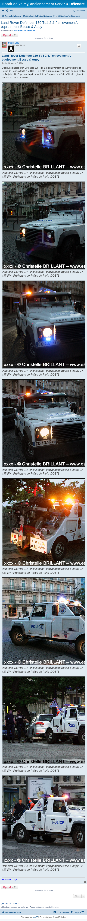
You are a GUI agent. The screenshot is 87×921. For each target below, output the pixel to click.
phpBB (35, 917)
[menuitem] (9, 11)
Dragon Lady (13, 43)
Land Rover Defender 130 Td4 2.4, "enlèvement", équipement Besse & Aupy (39, 25)
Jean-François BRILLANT (25, 31)
